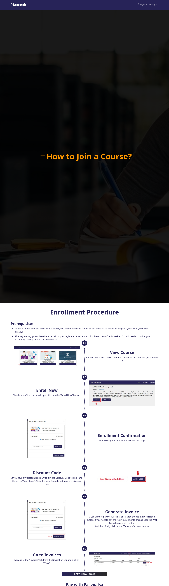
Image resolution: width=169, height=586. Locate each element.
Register (142, 4)
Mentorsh (18, 4)
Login (153, 4)
